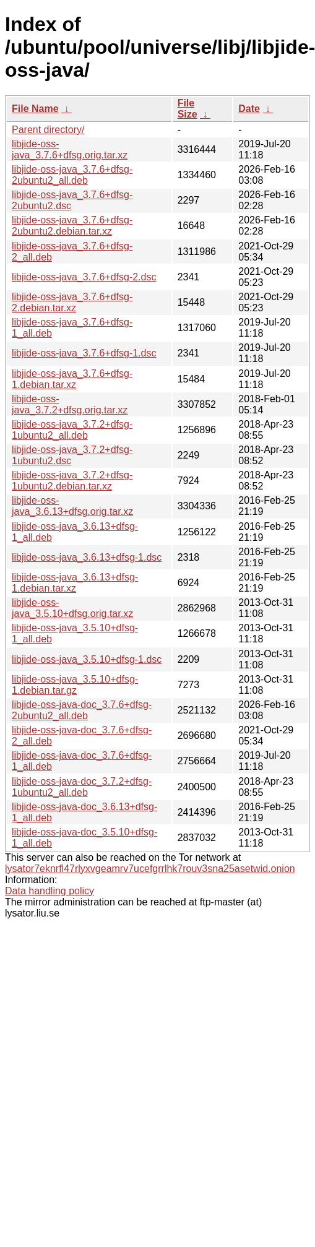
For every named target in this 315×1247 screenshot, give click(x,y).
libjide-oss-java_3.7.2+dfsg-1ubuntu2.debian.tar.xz (72, 480)
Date (249, 108)
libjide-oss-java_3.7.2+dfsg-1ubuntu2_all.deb (72, 430)
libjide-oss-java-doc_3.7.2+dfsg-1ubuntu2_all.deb (82, 787)
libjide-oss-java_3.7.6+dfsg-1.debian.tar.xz (72, 379)
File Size (187, 108)
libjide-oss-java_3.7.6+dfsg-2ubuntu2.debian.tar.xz (72, 225)
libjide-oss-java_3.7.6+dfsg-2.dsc (84, 277)
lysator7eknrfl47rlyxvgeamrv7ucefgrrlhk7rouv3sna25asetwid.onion (150, 868)
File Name (35, 108)
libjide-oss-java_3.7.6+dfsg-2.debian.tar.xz (72, 302)
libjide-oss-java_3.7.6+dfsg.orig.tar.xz (69, 149)
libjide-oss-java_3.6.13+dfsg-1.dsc (87, 557)
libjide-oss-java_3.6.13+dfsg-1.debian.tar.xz (75, 582)
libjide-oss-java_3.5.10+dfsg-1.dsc (87, 659)
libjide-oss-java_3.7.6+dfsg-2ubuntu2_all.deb (72, 175)
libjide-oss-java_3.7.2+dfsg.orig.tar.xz (69, 404)
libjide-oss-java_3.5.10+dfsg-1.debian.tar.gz (75, 685)
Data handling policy (49, 891)
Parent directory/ (48, 129)
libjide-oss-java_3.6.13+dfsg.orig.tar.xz (72, 506)
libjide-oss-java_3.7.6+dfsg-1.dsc (84, 353)
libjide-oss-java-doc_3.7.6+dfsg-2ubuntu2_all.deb (82, 710)
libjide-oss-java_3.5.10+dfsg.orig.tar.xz (72, 608)
